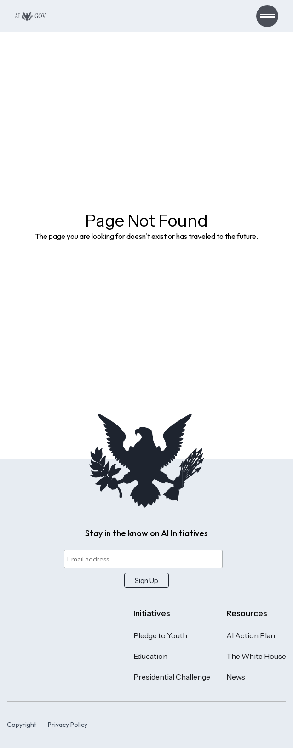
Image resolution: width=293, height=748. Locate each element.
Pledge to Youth (160, 635)
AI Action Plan (250, 635)
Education (150, 656)
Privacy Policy (67, 724)
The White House (256, 656)
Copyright (21, 724)
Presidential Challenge (171, 676)
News (235, 676)
